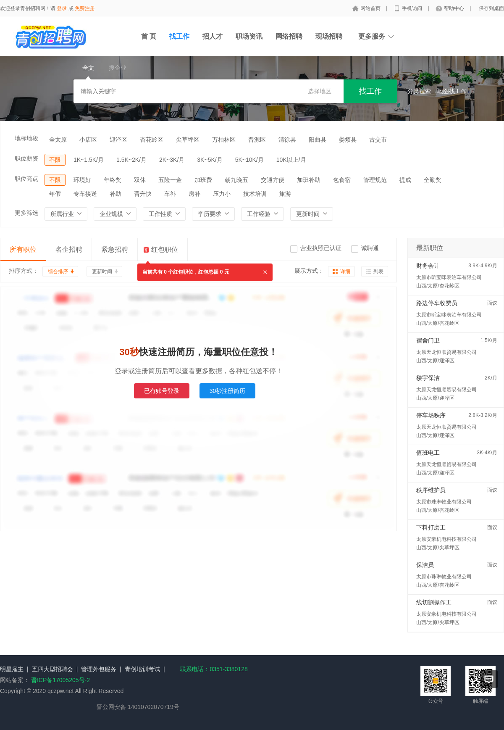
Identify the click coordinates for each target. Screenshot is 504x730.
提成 (405, 180)
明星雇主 (12, 669)
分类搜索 (419, 91)
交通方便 (272, 180)
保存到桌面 (491, 8)
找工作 (179, 36)
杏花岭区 (151, 139)
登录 (62, 8)
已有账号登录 (161, 390)
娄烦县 (348, 139)
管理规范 (375, 180)
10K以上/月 (291, 159)
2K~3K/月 (171, 159)
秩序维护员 (431, 490)
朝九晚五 (236, 180)
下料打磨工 (431, 527)
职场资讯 (249, 36)
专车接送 (85, 193)
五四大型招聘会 (52, 669)
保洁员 (425, 564)
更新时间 (102, 271)
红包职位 (164, 249)
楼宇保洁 (428, 377)
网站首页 (371, 8)
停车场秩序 (431, 415)
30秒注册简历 (228, 390)
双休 (140, 180)
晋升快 (143, 193)
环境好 (82, 180)
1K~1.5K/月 (89, 159)
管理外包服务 (98, 669)
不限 (55, 159)
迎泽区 (118, 139)
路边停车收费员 (436, 303)
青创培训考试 (142, 669)
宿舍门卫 (428, 340)
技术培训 (255, 193)
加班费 (203, 180)
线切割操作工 (434, 602)
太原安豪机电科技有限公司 (446, 539)
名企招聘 (68, 249)
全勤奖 (432, 180)
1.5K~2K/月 (131, 159)
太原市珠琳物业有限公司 (444, 502)
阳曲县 (317, 139)
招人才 (212, 36)
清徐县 (287, 139)
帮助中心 (454, 8)
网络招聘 (289, 36)
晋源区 (257, 139)
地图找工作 (452, 91)
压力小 (222, 193)
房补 (194, 193)
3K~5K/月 (209, 159)
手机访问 (412, 8)
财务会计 (428, 265)
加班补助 (308, 180)
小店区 (88, 139)
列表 (378, 271)
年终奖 (112, 180)
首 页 (148, 36)
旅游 (285, 193)
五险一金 (170, 180)
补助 (115, 193)
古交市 (378, 139)
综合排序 (58, 271)
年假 (55, 193)
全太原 (58, 139)
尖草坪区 (188, 139)
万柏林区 (224, 139)
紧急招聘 (114, 249)
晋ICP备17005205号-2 (60, 680)
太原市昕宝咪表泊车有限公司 (449, 277)
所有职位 (23, 249)
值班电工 (428, 452)
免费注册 (85, 8)
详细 (345, 271)
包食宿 (342, 180)
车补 (170, 193)
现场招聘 (328, 36)
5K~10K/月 (249, 159)
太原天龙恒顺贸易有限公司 (446, 352)
